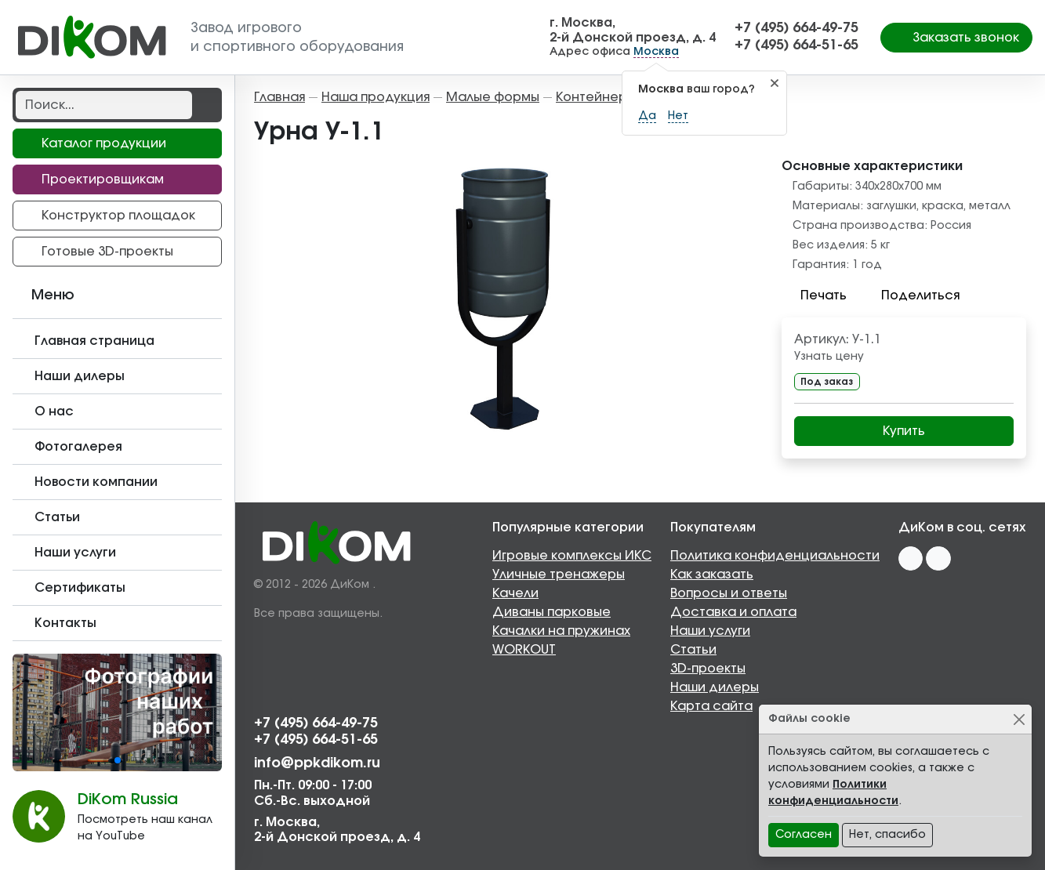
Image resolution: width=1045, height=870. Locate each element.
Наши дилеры (714, 687)
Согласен (803, 834)
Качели (515, 593)
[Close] (1019, 719)
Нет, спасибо (887, 834)
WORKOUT (524, 649)
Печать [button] (814, 295)
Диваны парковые (551, 612)
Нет (678, 116)
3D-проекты (708, 668)
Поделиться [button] (911, 295)
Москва (656, 51)
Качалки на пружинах (561, 631)
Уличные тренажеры (558, 574)
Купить (904, 431)
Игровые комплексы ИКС (571, 555)
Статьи (693, 649)
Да (647, 116)
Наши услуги (710, 631)
